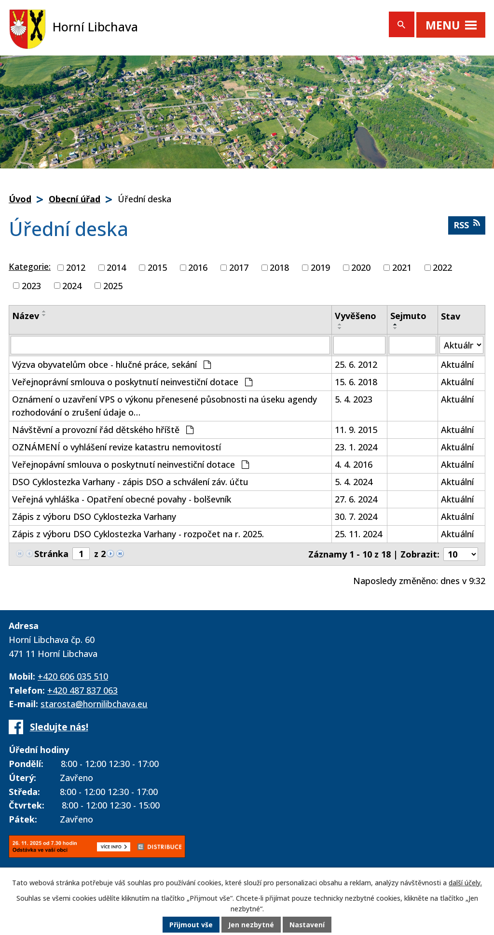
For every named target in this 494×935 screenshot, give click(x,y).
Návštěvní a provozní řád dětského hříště (102, 429)
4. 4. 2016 (353, 464)
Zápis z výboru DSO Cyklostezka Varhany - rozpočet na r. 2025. (138, 534)
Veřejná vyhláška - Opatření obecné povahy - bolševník (121, 499)
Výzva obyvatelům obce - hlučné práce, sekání (111, 364)
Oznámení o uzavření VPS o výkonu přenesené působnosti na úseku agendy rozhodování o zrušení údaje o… (164, 405)
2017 (238, 267)
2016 (197, 267)
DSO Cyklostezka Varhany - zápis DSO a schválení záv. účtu (130, 482)
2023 (31, 285)
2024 (72, 285)
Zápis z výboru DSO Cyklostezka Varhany (94, 516)
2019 (320, 267)
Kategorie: (30, 266)
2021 (402, 267)
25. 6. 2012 (356, 364)
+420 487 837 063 (82, 690)
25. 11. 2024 (358, 534)
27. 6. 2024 (356, 499)
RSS (466, 225)
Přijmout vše (191, 925)
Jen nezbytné (251, 925)
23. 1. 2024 (356, 447)
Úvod (20, 199)
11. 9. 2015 (356, 429)
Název (25, 315)
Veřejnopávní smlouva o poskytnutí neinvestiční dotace (130, 464)
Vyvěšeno (355, 315)
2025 (113, 285)
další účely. (465, 883)
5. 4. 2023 (353, 399)
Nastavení (307, 925)
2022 (442, 267)
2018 (279, 267)
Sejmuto (408, 315)
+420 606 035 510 (73, 676)
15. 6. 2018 (356, 382)
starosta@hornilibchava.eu (94, 704)
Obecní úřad (74, 199)
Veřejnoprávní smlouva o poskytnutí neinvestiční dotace (132, 382)
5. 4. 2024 (353, 482)
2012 (75, 267)
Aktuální (457, 364)
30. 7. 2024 (356, 516)
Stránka (51, 553)
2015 (157, 267)
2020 (360, 267)
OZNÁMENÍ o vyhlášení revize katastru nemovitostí (116, 447)
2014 (116, 267)
